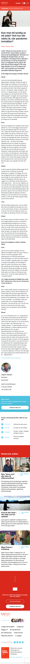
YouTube (6, 437)
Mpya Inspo (5, 8)
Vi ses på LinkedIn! (6, 387)
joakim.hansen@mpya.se (8, 384)
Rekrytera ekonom (7, 636)
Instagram (7, 432)
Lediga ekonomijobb (7, 626)
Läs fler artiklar (15, 601)
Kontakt (18, 3)
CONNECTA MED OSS (15, 407)
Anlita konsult (18, 633)
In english (18, 636)
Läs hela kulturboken (16, 657)
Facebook (7, 424)
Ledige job (20, 626)
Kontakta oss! (5, 620)
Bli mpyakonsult (15, 630)
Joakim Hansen (6, 375)
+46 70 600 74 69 (6, 389)
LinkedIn (6, 427)
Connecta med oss (15, 606)
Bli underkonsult (6, 633)
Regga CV (4, 630)
